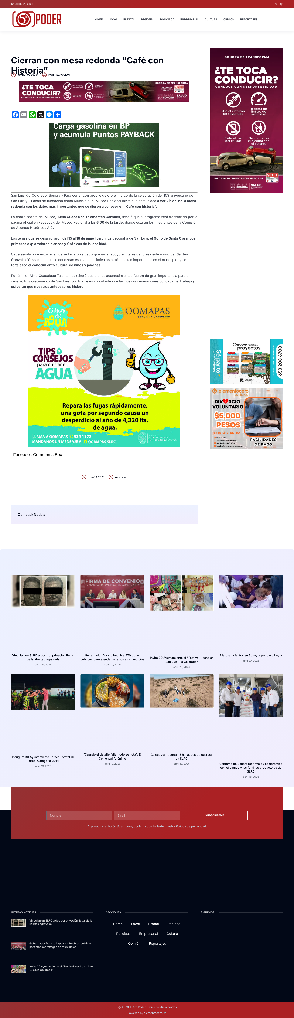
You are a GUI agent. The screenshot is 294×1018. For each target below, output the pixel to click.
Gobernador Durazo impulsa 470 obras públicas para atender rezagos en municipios (112, 657)
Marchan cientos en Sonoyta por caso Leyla (251, 655)
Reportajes (248, 19)
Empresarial (189, 19)
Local (113, 19)
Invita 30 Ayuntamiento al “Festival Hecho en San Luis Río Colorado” (181, 659)
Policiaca (167, 19)
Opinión (228, 19)
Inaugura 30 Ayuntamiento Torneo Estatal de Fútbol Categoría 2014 (43, 759)
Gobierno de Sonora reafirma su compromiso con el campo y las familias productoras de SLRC (250, 767)
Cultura (211, 19)
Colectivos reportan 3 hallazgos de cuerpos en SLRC (182, 756)
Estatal (129, 19)
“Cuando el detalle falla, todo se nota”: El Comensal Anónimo (112, 756)
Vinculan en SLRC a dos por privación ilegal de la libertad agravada (43, 657)
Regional (147, 19)
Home (99, 19)
